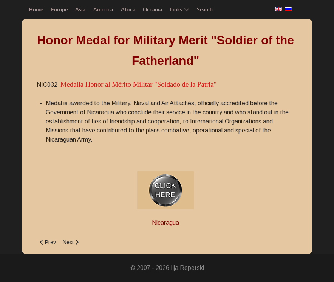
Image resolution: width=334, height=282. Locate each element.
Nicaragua (165, 223)
